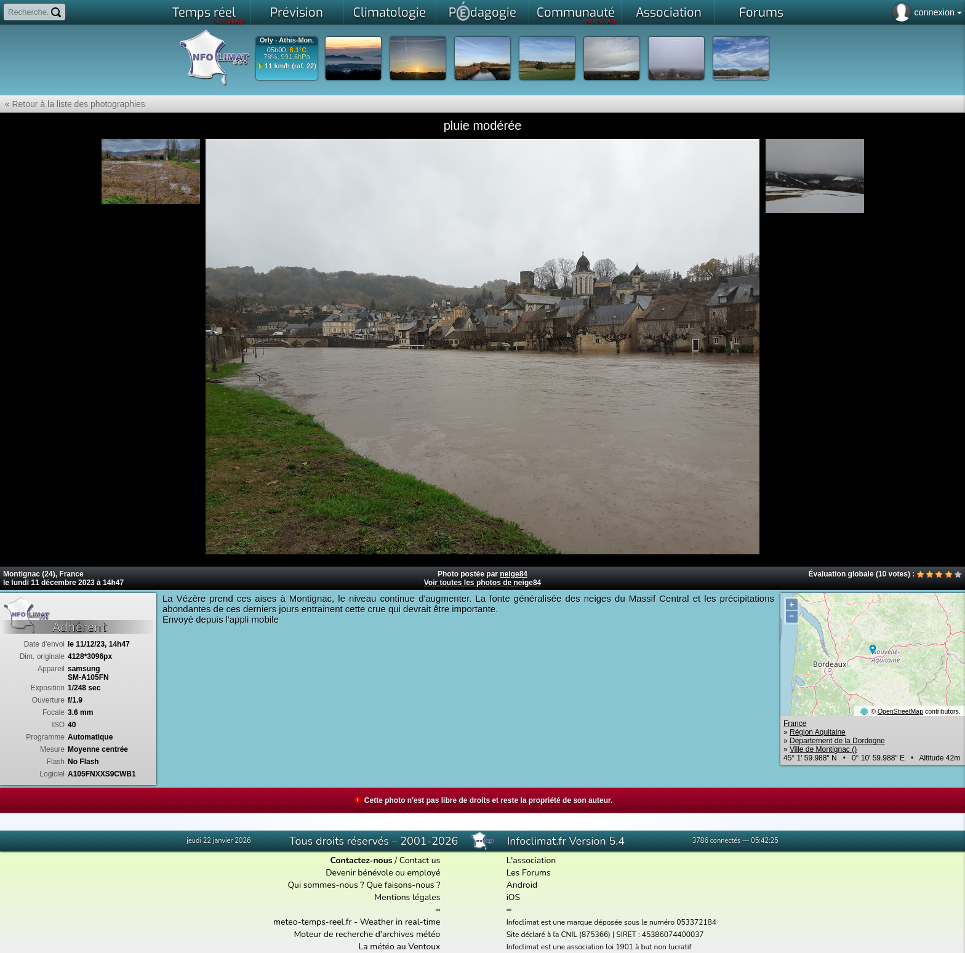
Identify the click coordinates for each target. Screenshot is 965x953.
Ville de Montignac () (823, 749)
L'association (531, 860)
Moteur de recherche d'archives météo (367, 934)
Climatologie (389, 12)
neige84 (513, 574)
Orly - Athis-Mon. (287, 40)
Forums (761, 12)
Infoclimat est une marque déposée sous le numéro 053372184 (611, 922)
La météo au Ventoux (400, 946)
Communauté (576, 14)
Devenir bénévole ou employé (383, 873)
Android (522, 885)
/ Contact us (385, 860)
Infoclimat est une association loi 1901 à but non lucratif (599, 947)
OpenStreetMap (900, 711)
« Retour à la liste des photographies (72, 104)
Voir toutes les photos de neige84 (482, 582)
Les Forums (529, 873)
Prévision (296, 12)
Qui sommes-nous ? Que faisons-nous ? (363, 885)
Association (669, 12)
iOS (514, 897)
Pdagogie (482, 11)
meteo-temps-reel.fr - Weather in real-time (356, 922)
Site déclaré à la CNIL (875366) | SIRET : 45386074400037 (605, 934)
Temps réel (208, 14)
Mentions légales (407, 897)
